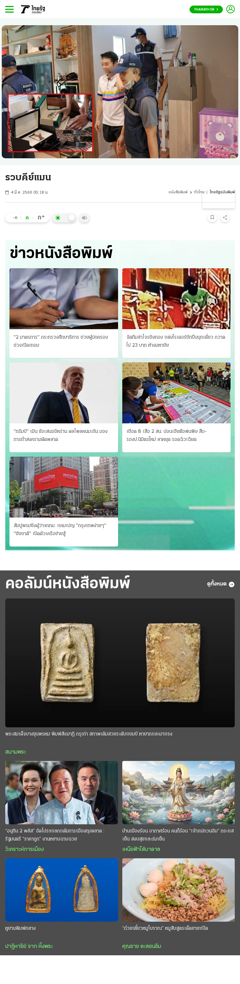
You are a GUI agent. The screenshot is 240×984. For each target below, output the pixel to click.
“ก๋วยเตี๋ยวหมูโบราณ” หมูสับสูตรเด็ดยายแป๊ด (165, 928)
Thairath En (206, 10)
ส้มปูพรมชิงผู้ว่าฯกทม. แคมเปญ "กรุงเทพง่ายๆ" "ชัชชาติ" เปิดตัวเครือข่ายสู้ (60, 529)
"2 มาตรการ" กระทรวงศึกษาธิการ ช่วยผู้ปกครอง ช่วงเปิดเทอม (61, 341)
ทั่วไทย (199, 192)
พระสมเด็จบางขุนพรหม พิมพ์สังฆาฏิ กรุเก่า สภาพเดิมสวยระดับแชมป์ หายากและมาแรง (88, 734)
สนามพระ (15, 752)
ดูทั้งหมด (221, 584)
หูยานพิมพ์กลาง (20, 928)
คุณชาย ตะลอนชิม (141, 946)
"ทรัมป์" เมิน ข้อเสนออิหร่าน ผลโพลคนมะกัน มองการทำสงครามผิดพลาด (61, 435)
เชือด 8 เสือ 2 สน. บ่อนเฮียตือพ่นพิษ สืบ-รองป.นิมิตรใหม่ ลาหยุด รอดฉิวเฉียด (166, 435)
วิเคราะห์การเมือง (24, 849)
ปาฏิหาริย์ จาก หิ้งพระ (29, 946)
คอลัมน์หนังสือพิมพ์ (67, 584)
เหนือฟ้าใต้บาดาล (141, 849)
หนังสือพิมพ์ (178, 192)
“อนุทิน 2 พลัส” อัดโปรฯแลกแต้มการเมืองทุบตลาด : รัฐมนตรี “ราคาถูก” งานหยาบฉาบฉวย (54, 835)
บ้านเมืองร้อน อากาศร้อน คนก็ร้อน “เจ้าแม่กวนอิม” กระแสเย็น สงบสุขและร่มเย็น (178, 835)
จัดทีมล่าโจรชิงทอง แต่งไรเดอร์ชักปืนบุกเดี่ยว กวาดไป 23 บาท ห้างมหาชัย (175, 341)
